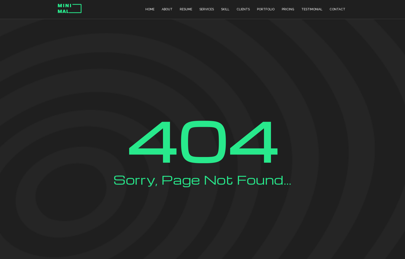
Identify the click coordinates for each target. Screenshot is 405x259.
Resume (186, 9)
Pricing (288, 9)
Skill (225, 9)
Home (149, 9)
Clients (243, 9)
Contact (337, 9)
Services (206, 9)
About (167, 9)
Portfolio (266, 9)
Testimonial (311, 9)
